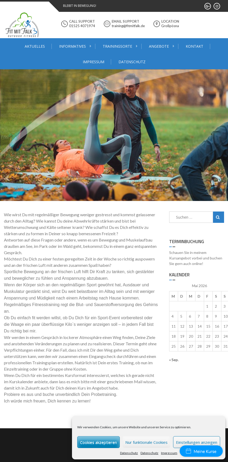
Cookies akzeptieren (98, 442)
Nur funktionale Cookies (146, 442)
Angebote (159, 46)
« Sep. (174, 359)
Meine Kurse (201, 451)
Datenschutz (129, 453)
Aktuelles (35, 46)
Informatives (72, 46)
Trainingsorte (117, 46)
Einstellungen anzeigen (196, 442)
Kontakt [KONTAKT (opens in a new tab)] (194, 46)
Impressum (169, 453)
